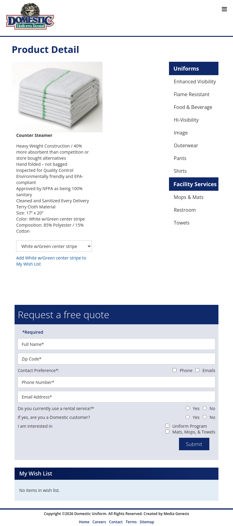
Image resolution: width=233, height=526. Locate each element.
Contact (116, 521)
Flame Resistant (191, 94)
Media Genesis (176, 513)
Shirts (180, 171)
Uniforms (186, 68)
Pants (180, 158)
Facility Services (195, 184)
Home (84, 521)
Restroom (185, 210)
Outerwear (186, 145)
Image (181, 132)
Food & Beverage (193, 107)
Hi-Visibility (186, 120)
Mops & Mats (189, 197)
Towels (181, 222)
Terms (131, 521)
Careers (99, 521)
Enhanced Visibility (195, 81)
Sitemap (147, 521)
